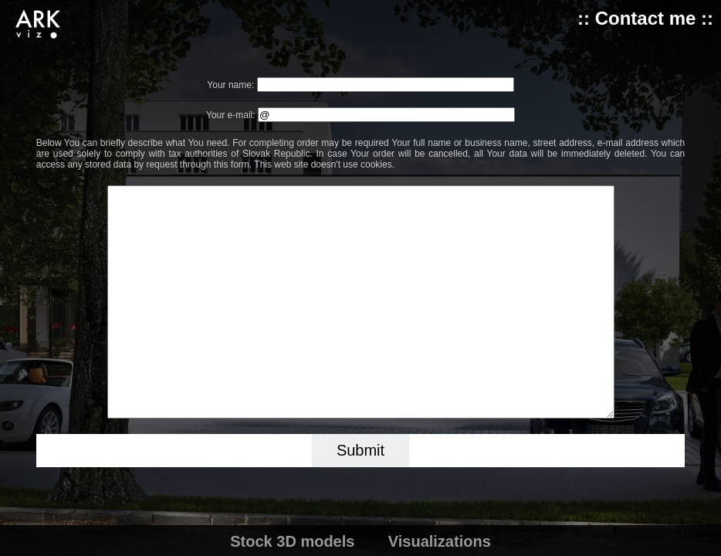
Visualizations (439, 541)
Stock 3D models (292, 541)
